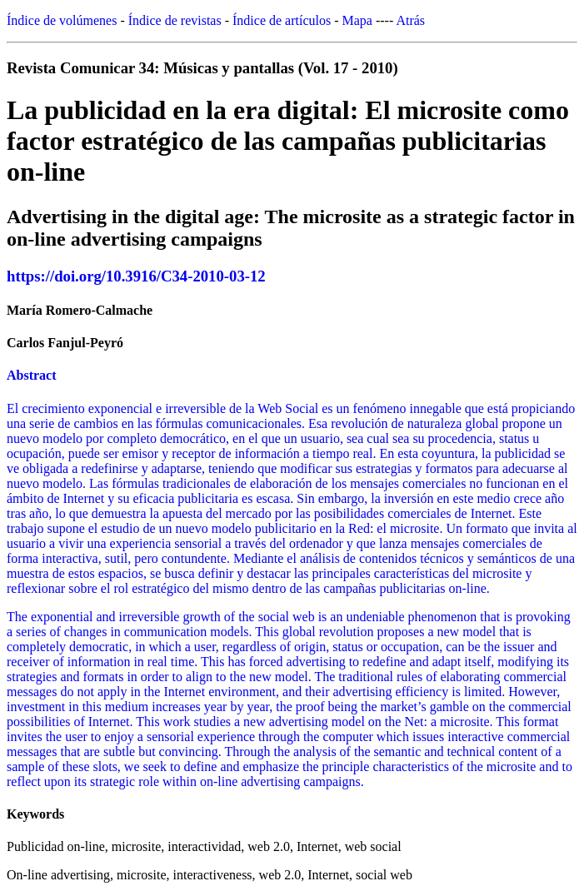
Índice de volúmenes (62, 20)
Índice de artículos (281, 20)
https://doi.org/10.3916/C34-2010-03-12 (136, 276)
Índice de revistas (175, 20)
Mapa (357, 20)
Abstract (32, 375)
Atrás (410, 20)
